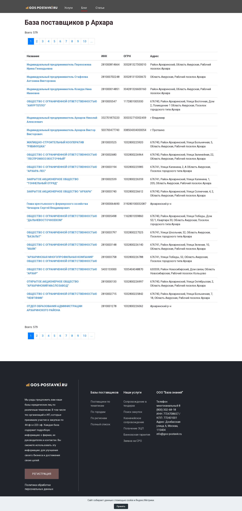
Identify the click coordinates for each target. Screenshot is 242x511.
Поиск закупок (133, 412)
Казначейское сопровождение (134, 420)
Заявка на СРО (133, 440)
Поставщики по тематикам (100, 403)
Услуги (68, 7)
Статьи (100, 7)
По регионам (99, 418)
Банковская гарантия (137, 434)
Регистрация (41, 473)
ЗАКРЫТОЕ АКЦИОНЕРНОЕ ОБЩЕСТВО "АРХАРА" (59, 191)
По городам (98, 412)
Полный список (100, 424)
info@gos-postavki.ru (169, 434)
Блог (84, 7)
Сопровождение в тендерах (135, 403)
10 (84, 41)
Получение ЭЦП (134, 428)
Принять (121, 506)
